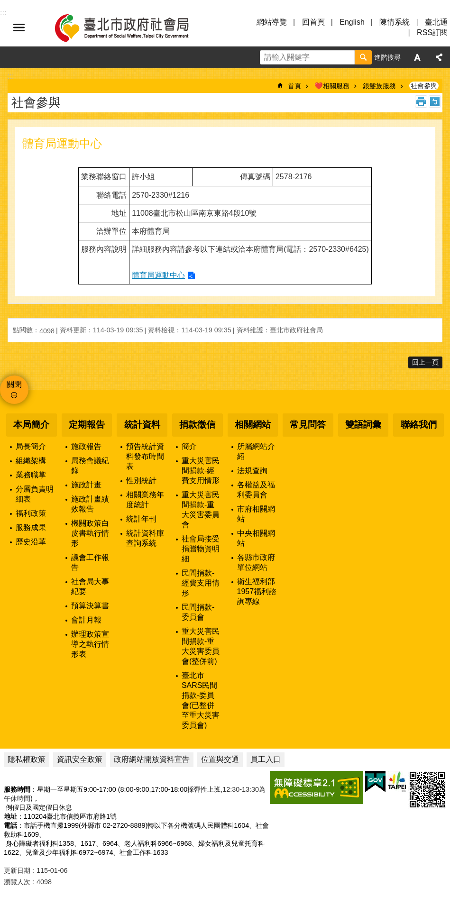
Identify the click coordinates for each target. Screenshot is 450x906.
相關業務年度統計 (145, 500)
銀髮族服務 (379, 86)
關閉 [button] (14, 384)
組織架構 (31, 461)
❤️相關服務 (331, 86)
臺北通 (436, 22)
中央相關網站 (256, 538)
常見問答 (308, 425)
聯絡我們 (419, 425)
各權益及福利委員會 (256, 490)
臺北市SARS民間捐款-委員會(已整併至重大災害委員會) (201, 700)
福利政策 (31, 513)
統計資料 (142, 425)
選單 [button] (19, 27)
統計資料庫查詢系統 (145, 538)
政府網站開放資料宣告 (152, 759)
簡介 (189, 446)
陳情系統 (394, 22)
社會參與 (424, 86)
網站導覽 (272, 22)
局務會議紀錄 (90, 466)
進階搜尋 (387, 57)
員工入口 (265, 759)
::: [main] (11, 76)
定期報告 (87, 425)
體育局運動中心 (158, 275)
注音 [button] (435, 101)
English (352, 22)
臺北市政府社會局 (133, 27)
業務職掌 (31, 475)
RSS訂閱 (432, 32)
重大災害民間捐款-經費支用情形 (201, 471)
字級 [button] (417, 57)
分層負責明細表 (35, 494)
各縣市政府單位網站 (256, 562)
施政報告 (86, 446)
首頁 (294, 86)
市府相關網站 (256, 514)
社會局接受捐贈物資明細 (201, 549)
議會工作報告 (90, 562)
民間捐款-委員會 (198, 612)
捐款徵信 (197, 425)
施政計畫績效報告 (90, 504)
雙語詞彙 (363, 425)
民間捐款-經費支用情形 (201, 583)
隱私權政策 (27, 759)
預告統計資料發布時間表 (145, 456)
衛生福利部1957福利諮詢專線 (257, 591)
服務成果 (31, 527)
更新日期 (17, 870)
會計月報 (86, 620)
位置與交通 (220, 759)
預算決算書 (90, 606)
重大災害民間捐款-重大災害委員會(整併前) (201, 646)
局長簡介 (31, 446)
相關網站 (253, 425)
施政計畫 (86, 485)
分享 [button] (439, 57)
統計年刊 (141, 519)
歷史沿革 (31, 542)
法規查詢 (252, 471)
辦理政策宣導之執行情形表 (90, 644)
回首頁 (313, 22)
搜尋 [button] (363, 57)
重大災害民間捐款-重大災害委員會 (201, 510)
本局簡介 (31, 425)
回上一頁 (425, 362)
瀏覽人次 (17, 882)
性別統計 (141, 480)
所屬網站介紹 (256, 451)
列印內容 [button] (421, 101)
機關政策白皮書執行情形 (90, 533)
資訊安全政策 (79, 759)
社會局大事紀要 (90, 586)
